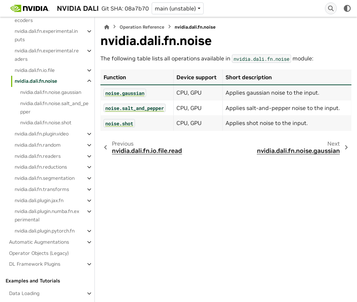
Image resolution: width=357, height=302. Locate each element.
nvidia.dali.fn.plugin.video (42, 134)
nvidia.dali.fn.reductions (41, 167)
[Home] (106, 27)
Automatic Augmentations (39, 242)
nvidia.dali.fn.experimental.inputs (46, 35)
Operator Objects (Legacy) (39, 253)
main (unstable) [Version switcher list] (175, 8)
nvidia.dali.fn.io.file (35, 70)
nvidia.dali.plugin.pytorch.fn (45, 231)
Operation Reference (142, 27)
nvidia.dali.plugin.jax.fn (39, 200)
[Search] (331, 8)
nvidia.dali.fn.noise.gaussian (50, 92)
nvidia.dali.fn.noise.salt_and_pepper (54, 107)
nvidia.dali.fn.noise (36, 81)
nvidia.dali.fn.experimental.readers (47, 54)
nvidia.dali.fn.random (38, 145)
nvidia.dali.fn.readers (38, 156)
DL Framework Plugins (34, 264)
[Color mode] (347, 8)
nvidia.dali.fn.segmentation (45, 178)
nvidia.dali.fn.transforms (42, 189)
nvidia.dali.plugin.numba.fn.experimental (47, 215)
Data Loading (24, 293)
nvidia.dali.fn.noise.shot (45, 122)
